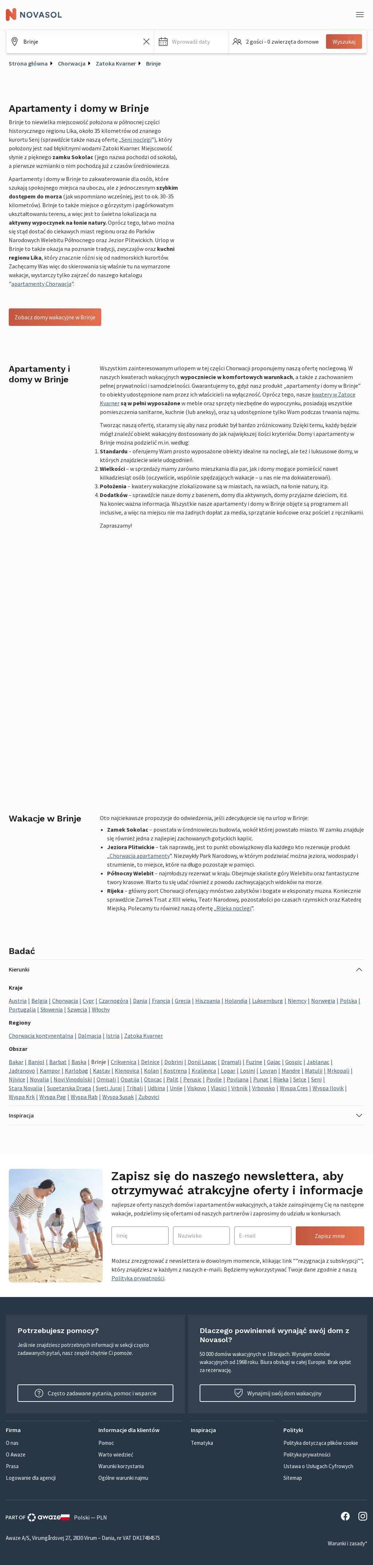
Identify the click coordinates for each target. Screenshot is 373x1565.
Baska (78, 1061)
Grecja (183, 1000)
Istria (112, 1035)
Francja (161, 1000)
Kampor (50, 1070)
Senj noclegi (136, 139)
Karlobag (76, 1070)
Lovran (268, 1070)
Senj (316, 1079)
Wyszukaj (344, 41)
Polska (348, 1000)
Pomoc (106, 1442)
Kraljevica (204, 1070)
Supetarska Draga (69, 1088)
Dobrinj (173, 1061)
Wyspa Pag (52, 1096)
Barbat (58, 1061)
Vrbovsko (263, 1088)
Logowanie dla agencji (31, 1477)
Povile (214, 1079)
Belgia (39, 1000)
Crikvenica (123, 1061)
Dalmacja (89, 1035)
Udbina (156, 1088)
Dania (140, 1000)
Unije (176, 1088)
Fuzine (254, 1061)
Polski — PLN (84, 1517)
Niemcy (297, 1000)
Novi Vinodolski (73, 1079)
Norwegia (323, 1000)
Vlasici (219, 1088)
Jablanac (318, 1061)
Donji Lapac (202, 1061)
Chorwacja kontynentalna (41, 1035)
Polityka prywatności (306, 1454)
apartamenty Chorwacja (41, 283)
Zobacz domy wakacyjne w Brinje (55, 317)
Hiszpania (207, 1000)
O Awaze (15, 1454)
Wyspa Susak (118, 1096)
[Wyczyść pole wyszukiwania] (146, 41)
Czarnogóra (113, 1000)
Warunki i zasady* (347, 1543)
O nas (12, 1442)
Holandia (236, 1000)
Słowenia (51, 1009)
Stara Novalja (25, 1088)
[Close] (360, 14)
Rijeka (280, 1079)
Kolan (151, 1070)
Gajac (273, 1061)
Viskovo (196, 1088)
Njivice (17, 1079)
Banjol (36, 1061)
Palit (172, 1079)
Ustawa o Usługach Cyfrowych (318, 1466)
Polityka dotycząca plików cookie (320, 1442)
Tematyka (202, 1442)
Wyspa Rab (84, 1096)
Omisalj (106, 1079)
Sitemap (292, 1477)
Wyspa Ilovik (328, 1088)
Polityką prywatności (137, 1278)
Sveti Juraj (109, 1088)
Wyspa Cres (294, 1088)
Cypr (88, 1000)
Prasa (12, 1466)
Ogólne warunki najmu (123, 1477)
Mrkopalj (338, 1070)
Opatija (130, 1079)
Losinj (247, 1070)
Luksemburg (267, 1000)
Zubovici (148, 1096)
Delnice (150, 1061)
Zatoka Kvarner (116, 63)
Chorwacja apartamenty (140, 855)
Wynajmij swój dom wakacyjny (277, 1393)
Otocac (153, 1079)
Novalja (39, 1079)
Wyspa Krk (22, 1096)
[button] (191, 41)
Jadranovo (22, 1070)
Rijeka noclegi (233, 908)
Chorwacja (72, 63)
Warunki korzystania (121, 1466)
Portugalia (22, 1009)
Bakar (16, 1061)
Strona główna (28, 63)
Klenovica (127, 1070)
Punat (260, 1079)
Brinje (153, 63)
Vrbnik (239, 1088)
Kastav (101, 1070)
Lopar (228, 1070)
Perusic (192, 1079)
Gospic (293, 1061)
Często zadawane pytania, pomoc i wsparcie (96, 1393)
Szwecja (77, 1009)
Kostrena (175, 1070)
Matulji (313, 1070)
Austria (18, 1000)
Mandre (291, 1070)
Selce (299, 1079)
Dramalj (231, 1061)
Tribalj (134, 1088)
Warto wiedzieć (115, 1454)
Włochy (101, 1009)
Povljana (237, 1079)
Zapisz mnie (330, 1235)
